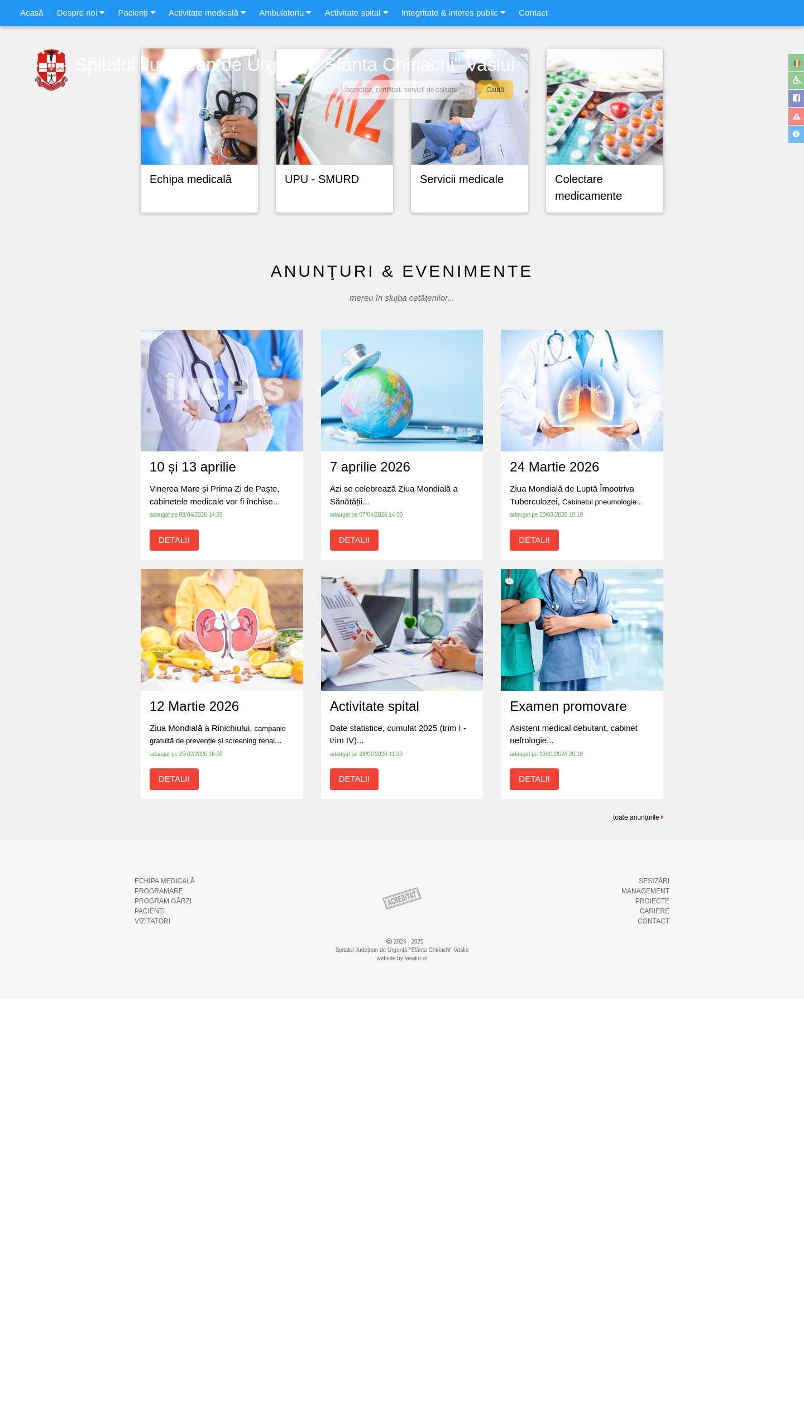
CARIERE (654, 1323)
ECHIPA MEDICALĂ (165, 1293)
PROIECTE (652, 1313)
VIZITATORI (152, 1333)
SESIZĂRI (654, 1293)
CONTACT (653, 1333)
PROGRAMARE (159, 1303)
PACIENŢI (150, 1323)
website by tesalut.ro (401, 1370)
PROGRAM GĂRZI (163, 1313)
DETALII (174, 951)
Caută (495, 90)
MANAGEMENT (645, 1303)
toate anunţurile (638, 1229)
